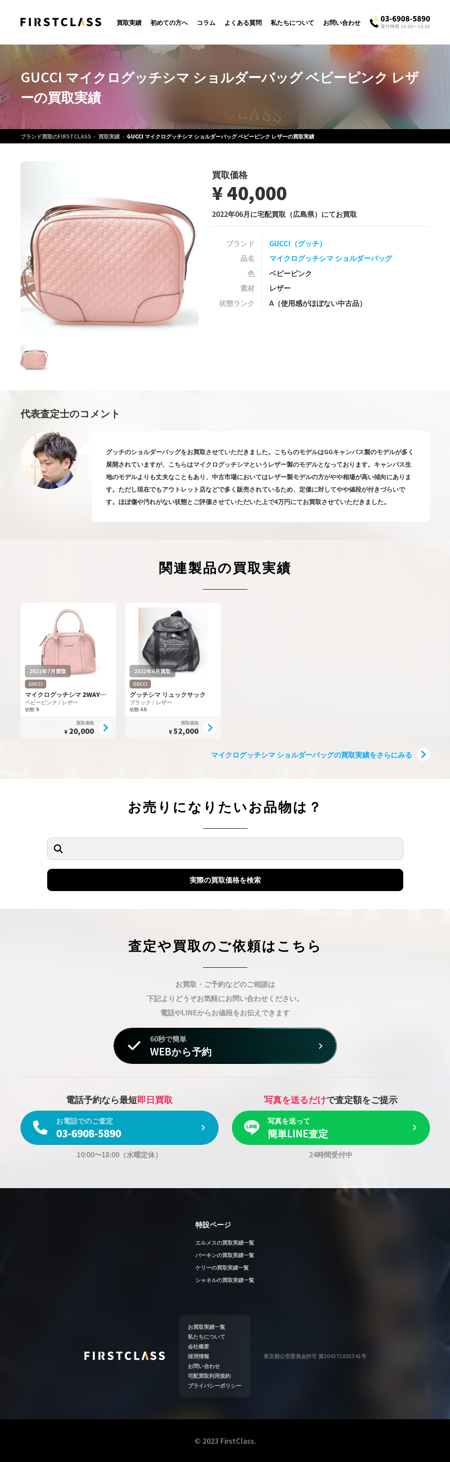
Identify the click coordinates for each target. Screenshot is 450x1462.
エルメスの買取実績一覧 (224, 1242)
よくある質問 (243, 22)
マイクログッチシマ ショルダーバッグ (330, 257)
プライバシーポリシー (214, 1385)
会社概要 (198, 1346)
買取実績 (129, 22)
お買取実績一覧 (206, 1326)
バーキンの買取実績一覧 (224, 1254)
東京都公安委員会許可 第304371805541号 (315, 1356)
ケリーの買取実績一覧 (222, 1267)
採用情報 (198, 1356)
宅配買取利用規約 (209, 1375)
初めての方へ (169, 22)
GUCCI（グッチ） (297, 243)
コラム (206, 22)
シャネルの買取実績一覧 (224, 1279)
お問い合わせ (342, 22)
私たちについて (292, 22)
